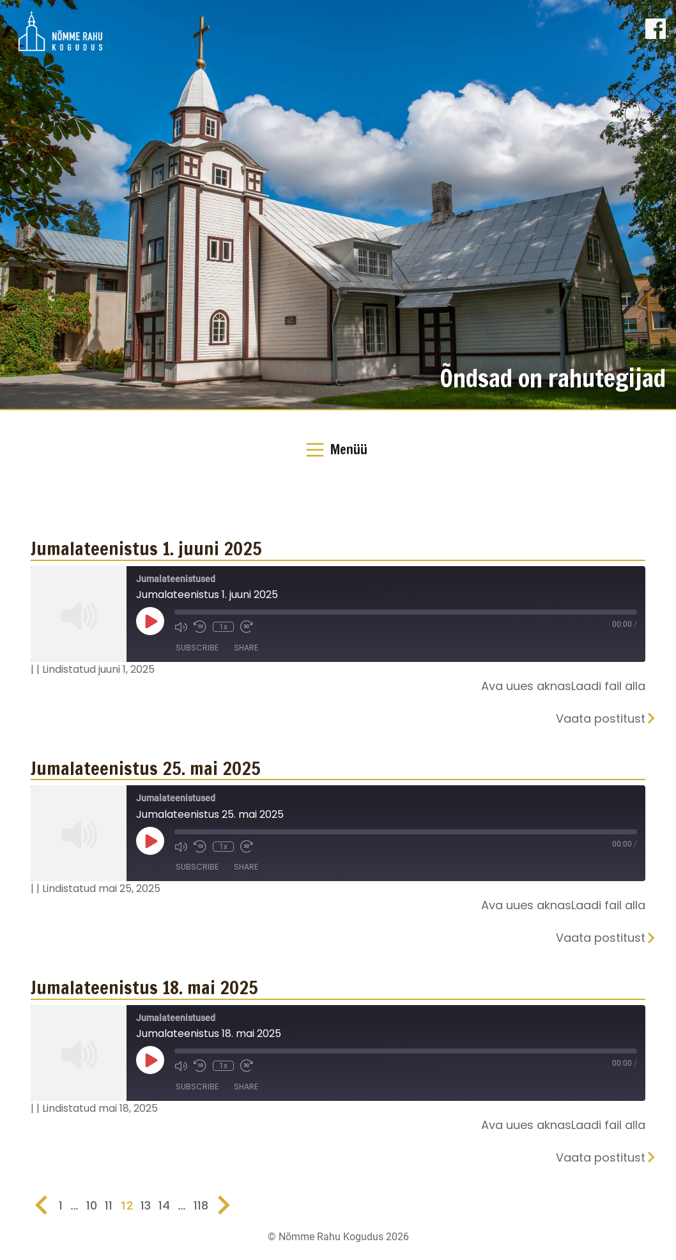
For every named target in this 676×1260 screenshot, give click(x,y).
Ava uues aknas (526, 686)
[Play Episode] (150, 621)
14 (164, 1205)
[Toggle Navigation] (338, 449)
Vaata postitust (600, 718)
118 (201, 1205)
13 (146, 1205)
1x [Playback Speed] (223, 626)
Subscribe (197, 647)
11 (108, 1205)
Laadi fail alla (608, 686)
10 (91, 1205)
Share (246, 647)
